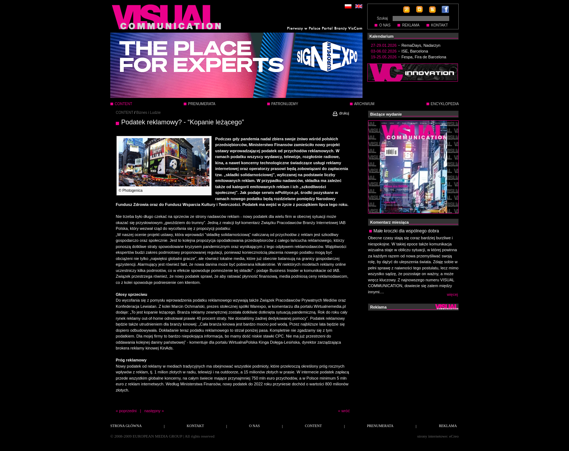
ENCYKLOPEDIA (445, 104)
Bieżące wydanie (386, 114)
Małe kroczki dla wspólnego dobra (406, 230)
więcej (452, 294)
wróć (345, 411)
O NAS (384, 25)
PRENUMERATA (201, 104)
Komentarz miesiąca (389, 222)
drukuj (340, 113)
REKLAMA (410, 25)
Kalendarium (381, 36)
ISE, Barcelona (414, 51)
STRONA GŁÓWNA (126, 426)
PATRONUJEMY (284, 104)
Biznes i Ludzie (148, 113)
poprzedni (127, 411)
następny (152, 411)
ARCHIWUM (364, 104)
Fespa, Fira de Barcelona (423, 57)
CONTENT (124, 113)
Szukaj (382, 18)
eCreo (454, 436)
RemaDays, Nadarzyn (421, 45)
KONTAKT (439, 25)
